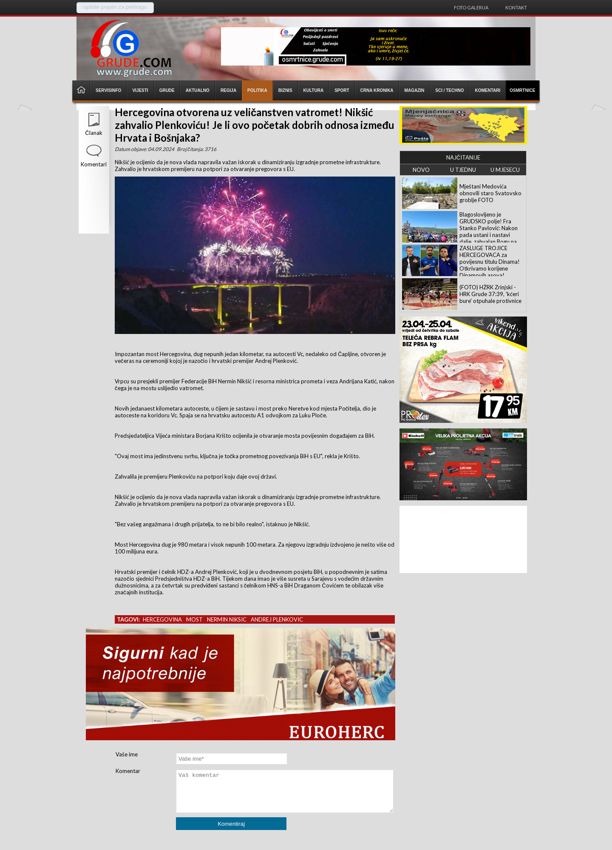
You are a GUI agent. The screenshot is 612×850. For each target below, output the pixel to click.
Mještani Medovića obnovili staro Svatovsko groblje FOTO (490, 193)
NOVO (421, 169)
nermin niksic (226, 619)
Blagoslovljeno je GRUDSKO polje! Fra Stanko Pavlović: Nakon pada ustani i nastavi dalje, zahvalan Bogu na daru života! (488, 231)
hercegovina (162, 619)
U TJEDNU (463, 169)
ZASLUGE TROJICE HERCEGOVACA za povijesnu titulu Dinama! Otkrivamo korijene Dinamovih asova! (489, 262)
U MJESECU (505, 169)
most (194, 619)
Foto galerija (471, 7)
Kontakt (516, 7)
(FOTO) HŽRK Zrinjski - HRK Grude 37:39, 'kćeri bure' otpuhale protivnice (490, 294)
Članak (93, 132)
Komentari (94, 164)
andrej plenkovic (277, 619)
